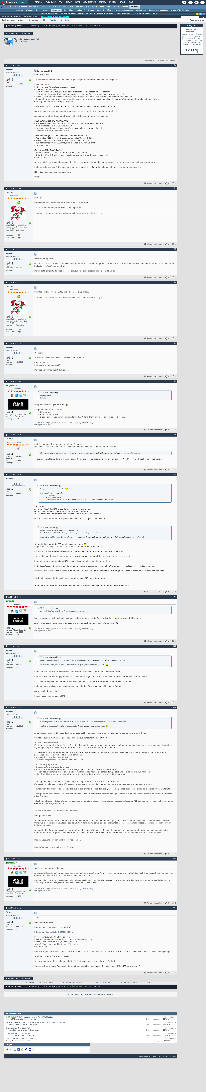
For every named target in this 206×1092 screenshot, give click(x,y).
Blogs (68, 2)
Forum (11, 26)
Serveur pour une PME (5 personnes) (21, 1039)
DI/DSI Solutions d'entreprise (26, 7)
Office (116, 7)
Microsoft (63, 7)
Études (112, 2)
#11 (174, 707)
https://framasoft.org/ (84, 423)
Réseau (91, 10)
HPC (64, 10)
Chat (77, 2)
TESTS (154, 14)
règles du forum (44, 425)
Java (71, 7)
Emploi (102, 2)
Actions (21, 20)
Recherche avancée (197, 20)
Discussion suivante (102, 994)
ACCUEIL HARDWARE (48, 14)
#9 (175, 597)
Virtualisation (141, 10)
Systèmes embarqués (124, 10)
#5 (175, 343)
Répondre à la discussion (18, 33)
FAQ (61, 2)
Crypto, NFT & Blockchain (180, 10)
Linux (38, 10)
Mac (71, 10)
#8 (175, 474)
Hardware (56, 10)
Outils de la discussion (154, 61)
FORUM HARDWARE (68, 14)
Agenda (53, 20)
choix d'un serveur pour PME (18, 1033)
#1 (175, 65)
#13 (174, 908)
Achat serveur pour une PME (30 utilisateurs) (36, 1017)
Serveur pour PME (31, 39)
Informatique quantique (158, 10)
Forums (38, 2)
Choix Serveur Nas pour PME (18, 1028)
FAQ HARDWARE (85, 14)
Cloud (42, 7)
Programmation (98, 7)
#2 (175, 188)
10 (23, 238)
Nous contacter (145, 1056)
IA (49, 7)
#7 (175, 435)
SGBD (109, 7)
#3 (175, 249)
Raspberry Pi (80, 10)
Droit (122, 2)
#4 (175, 282)
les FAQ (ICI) (57, 213)
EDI (87, 7)
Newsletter (89, 2)
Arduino (46, 10)
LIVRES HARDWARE (123, 14)
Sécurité (110, 10)
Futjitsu (37, 365)
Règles (67, 20)
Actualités (30, 983)
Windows (29, 10)
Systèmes (134, 7)
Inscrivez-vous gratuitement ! (55, 17)
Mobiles (125, 7)
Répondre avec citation (153, 183)
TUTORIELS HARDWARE (103, 14)
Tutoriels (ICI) (74, 213)
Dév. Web (79, 7)
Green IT (100, 10)
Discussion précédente (80, 994)
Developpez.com (158, 1056)
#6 (175, 381)
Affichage (170, 61)
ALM (54, 7)
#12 (174, 859)
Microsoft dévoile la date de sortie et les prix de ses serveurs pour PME (35, 1023)
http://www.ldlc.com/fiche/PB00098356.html (54, 932)
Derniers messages (8, 20)
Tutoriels (50, 2)
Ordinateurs (63, 26)
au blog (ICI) (99, 213)
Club (130, 2)
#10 (174, 646)
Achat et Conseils (47, 26)
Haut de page (171, 1056)
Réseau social (33, 20)
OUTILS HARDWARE (142, 14)
